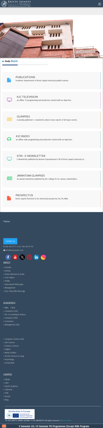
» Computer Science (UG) (13, 339)
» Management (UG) (11, 325)
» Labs (6, 383)
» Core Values (9, 277)
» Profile (6, 281)
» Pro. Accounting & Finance (14, 314)
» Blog (5, 400)
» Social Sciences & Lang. (13, 356)
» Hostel (6, 396)
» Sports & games (10, 386)
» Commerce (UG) (10, 311)
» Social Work (8, 363)
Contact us (10, 241)
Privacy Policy (66, 420)
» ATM (5, 393)
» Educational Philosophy (13, 284)
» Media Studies (9, 353)
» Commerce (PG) (10, 318)
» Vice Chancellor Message (14, 291)
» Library (6, 379)
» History (6, 271)
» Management (9, 288)
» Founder (7, 267)
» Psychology (8, 359)
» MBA (6, 308)
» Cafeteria (7, 389)
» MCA (12, 308)
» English (6, 349)
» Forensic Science (11, 346)
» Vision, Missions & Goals (13, 274)
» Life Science (9, 342)
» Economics (8, 321)
